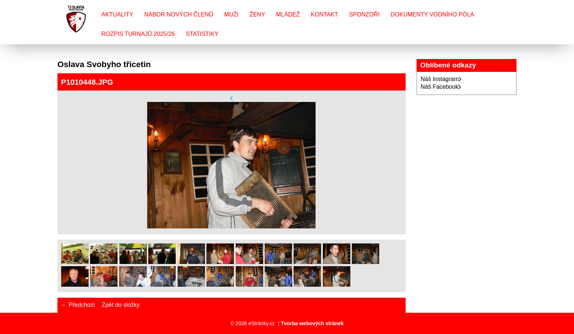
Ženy (257, 14)
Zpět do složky (120, 305)
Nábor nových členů (178, 14)
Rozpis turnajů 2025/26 (138, 34)
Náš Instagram (441, 79)
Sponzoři (364, 14)
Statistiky (202, 34)
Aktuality (117, 14)
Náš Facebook (441, 87)
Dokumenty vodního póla (432, 14)
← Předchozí (78, 305)
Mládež (288, 14)
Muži (231, 14)
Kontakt (324, 14)
